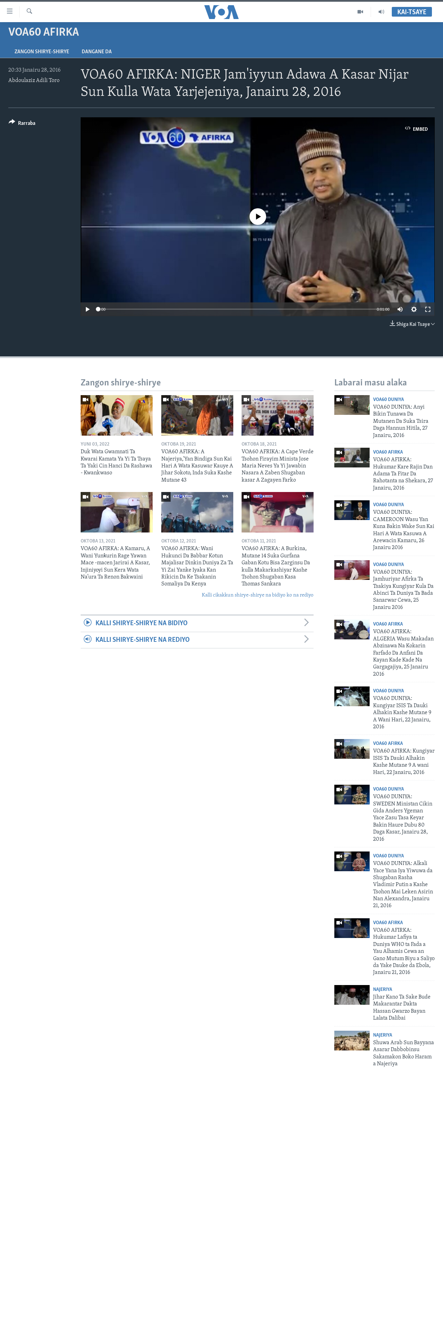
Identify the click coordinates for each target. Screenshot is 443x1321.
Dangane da (97, 52)
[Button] (22, 124)
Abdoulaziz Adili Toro (34, 80)
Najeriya (382, 989)
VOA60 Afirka (388, 452)
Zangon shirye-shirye (42, 52)
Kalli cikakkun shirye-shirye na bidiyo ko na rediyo (258, 595)
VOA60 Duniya (388, 399)
